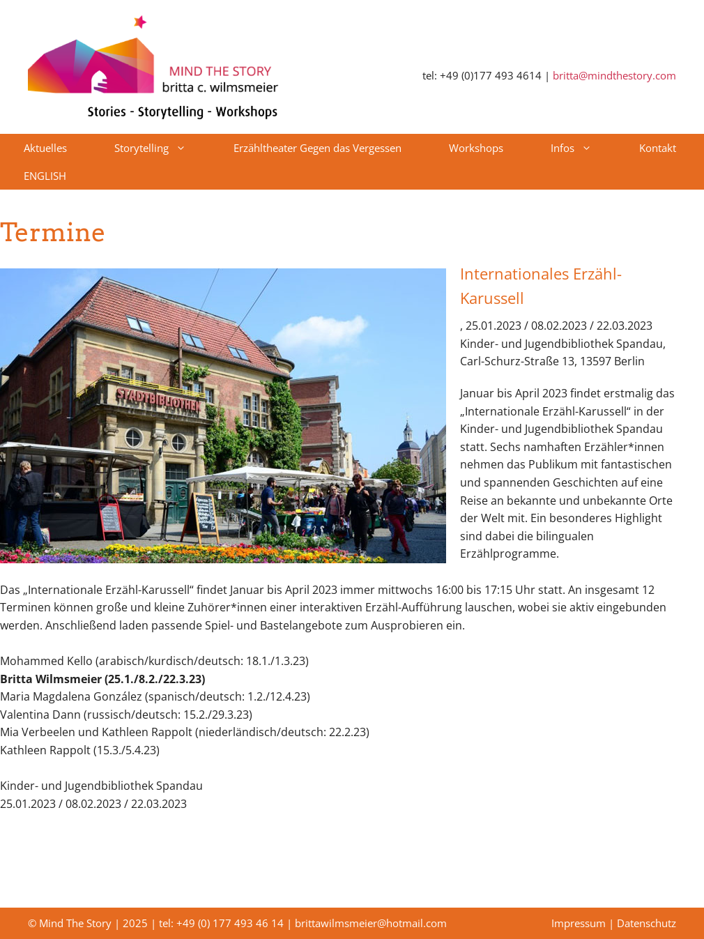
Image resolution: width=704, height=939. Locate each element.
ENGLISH (45, 176)
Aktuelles (45, 148)
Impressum (578, 923)
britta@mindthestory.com (614, 75)
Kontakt (657, 148)
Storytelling (162, 148)
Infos (583, 148)
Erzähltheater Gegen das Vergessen (317, 148)
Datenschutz (646, 923)
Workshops (476, 148)
